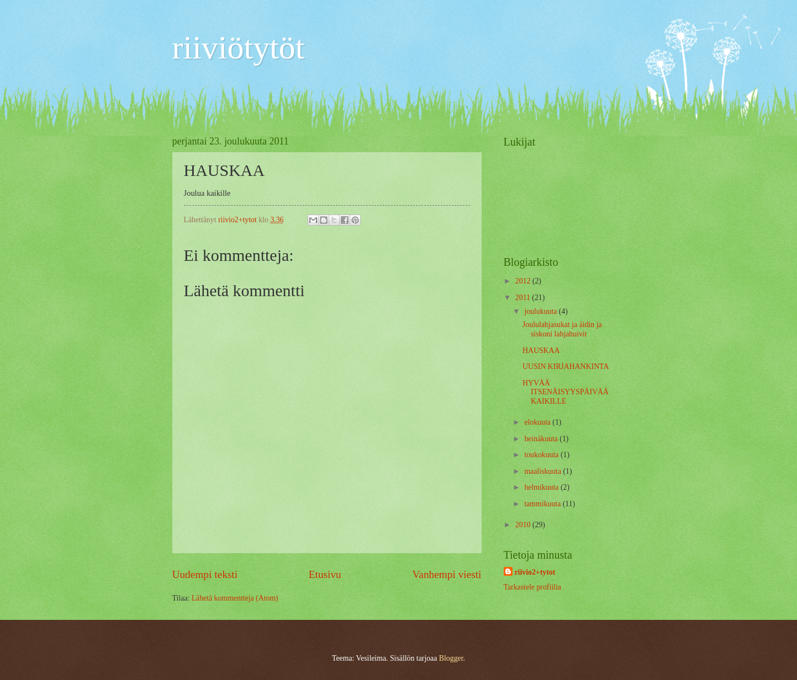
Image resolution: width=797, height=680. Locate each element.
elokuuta (538, 422)
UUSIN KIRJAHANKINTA (565, 366)
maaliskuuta (543, 471)
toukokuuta (542, 455)
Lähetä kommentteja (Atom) (235, 598)
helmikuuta (542, 487)
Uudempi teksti (205, 574)
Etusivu (325, 574)
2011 (523, 297)
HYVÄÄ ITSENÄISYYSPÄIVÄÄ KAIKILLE (565, 392)
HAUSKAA (541, 350)
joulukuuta (541, 311)
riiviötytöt (238, 47)
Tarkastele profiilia (532, 587)
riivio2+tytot (535, 572)
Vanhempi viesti (447, 574)
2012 (523, 281)
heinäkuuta (542, 439)
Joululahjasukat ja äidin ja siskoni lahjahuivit (562, 329)
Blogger (451, 658)
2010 (523, 525)
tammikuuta (543, 504)
